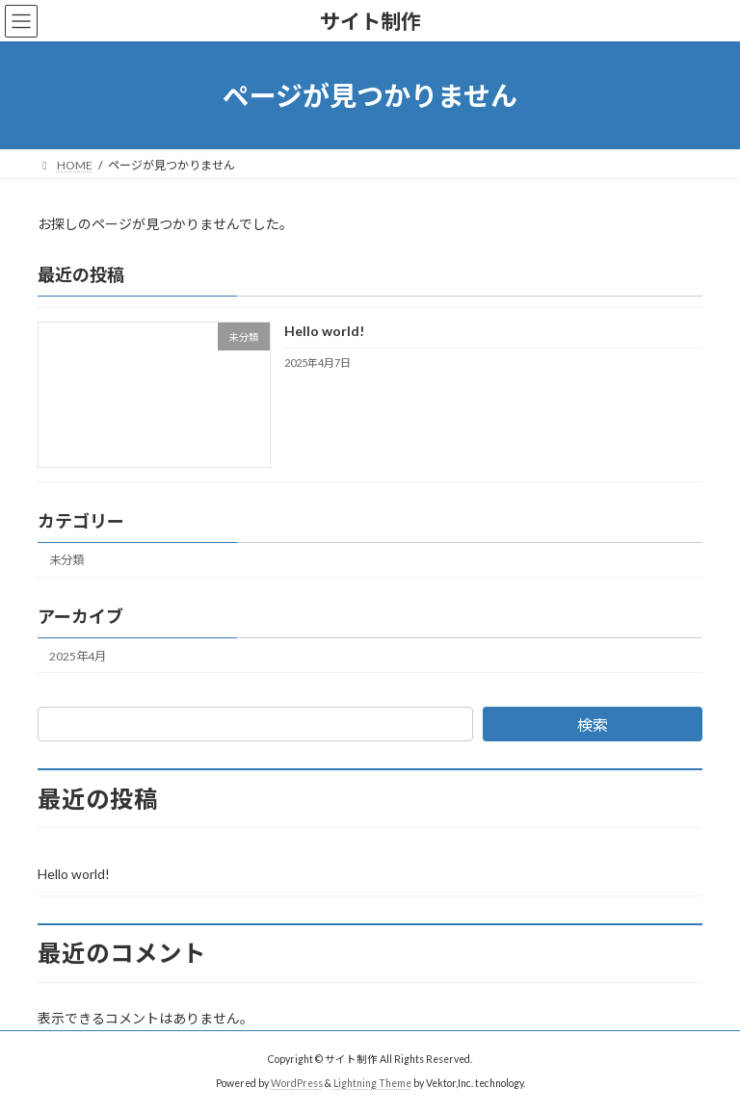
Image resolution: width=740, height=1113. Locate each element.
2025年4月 (77, 656)
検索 (592, 724)
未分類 (66, 561)
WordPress (297, 1083)
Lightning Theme (372, 1083)
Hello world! (324, 332)
